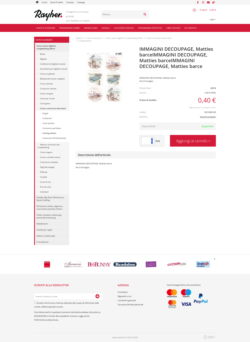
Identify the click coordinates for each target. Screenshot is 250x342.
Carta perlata (48, 123)
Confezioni (47, 118)
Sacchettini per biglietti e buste (53, 68)
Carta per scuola (47, 98)
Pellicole (43, 172)
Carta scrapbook (47, 73)
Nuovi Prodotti (56, 2)
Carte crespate (46, 93)
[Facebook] (198, 2)
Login (213, 19)
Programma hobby (69, 27)
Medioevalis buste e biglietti (52, 78)
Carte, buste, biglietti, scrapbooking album (46, 47)
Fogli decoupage (47, 167)
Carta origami (46, 152)
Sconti (44, 2)
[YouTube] (208, 2)
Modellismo (91, 27)
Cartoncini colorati (48, 88)
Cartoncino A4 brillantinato (54, 138)
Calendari (44, 191)
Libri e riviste (173, 27)
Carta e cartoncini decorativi (53, 108)
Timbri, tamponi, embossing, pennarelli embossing (49, 216)
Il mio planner (43, 242)
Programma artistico (150, 27)
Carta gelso (45, 103)
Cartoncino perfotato (51, 128)
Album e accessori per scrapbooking (48, 146)
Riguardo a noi (124, 296)
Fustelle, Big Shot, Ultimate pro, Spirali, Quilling (50, 198)
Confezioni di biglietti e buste (53, 64)
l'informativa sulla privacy (46, 319)
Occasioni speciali (124, 27)
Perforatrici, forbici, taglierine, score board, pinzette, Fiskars (50, 207)
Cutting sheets (49, 133)
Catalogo (81, 2)
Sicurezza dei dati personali (130, 304)
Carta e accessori (45, 27)
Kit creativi (190, 27)
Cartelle (43, 177)
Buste (42, 54)
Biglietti (43, 59)
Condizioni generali (127, 300)
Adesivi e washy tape (46, 235)
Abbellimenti (42, 223)
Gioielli (106, 27)
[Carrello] (202, 9)
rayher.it (79, 38)
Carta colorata (46, 83)
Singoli (45, 113)
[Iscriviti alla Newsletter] (97, 296)
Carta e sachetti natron (50, 157)
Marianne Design (208, 116)
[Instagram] (203, 2)
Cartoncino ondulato (49, 162)
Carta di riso (45, 182)
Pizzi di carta (45, 187)
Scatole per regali (44, 229)
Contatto (70, 2)
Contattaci (123, 292)
